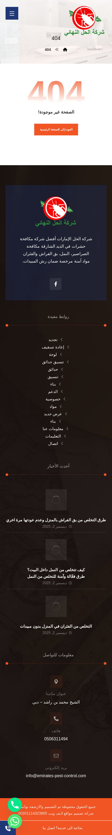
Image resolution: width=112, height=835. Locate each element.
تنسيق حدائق (56, 362)
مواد (56, 406)
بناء (56, 384)
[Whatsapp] (15, 821)
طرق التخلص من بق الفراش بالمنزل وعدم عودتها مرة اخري (56, 520)
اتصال (56, 443)
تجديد (56, 339)
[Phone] (15, 805)
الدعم (56, 391)
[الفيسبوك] (55, 284)
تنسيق (56, 376)
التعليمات (56, 436)
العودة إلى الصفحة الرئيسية (56, 129)
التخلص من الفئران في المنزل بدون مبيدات (56, 626)
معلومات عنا (56, 428)
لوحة (56, 354)
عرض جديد (56, 414)
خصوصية (56, 399)
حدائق (56, 369)
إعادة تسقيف (56, 347)
